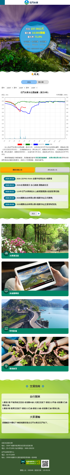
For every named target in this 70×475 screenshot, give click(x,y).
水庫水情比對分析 (55, 157)
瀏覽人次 (23, 470)
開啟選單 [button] (2, 2)
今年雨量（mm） (62, 95)
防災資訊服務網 (41, 157)
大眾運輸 (35, 417)
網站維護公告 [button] (52, 170)
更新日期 (38, 470)
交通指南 (35, 386)
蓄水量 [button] (41, 82)
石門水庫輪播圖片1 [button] (38, 74)
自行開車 (35, 396)
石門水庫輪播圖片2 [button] (32, 74)
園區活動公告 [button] (17, 170)
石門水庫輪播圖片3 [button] (35, 74)
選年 (3, 88)
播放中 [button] (66, 69)
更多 (33, 213)
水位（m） (5, 95)
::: (0, 6)
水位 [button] (29, 82)
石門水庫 (37, 2)
